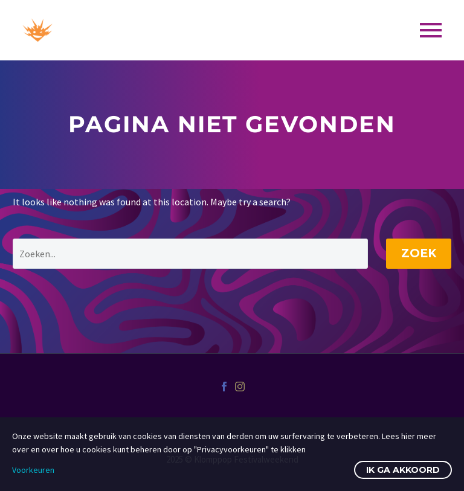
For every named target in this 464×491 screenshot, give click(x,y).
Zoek (418, 253)
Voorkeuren (33, 469)
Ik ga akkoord (403, 469)
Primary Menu (431, 30)
